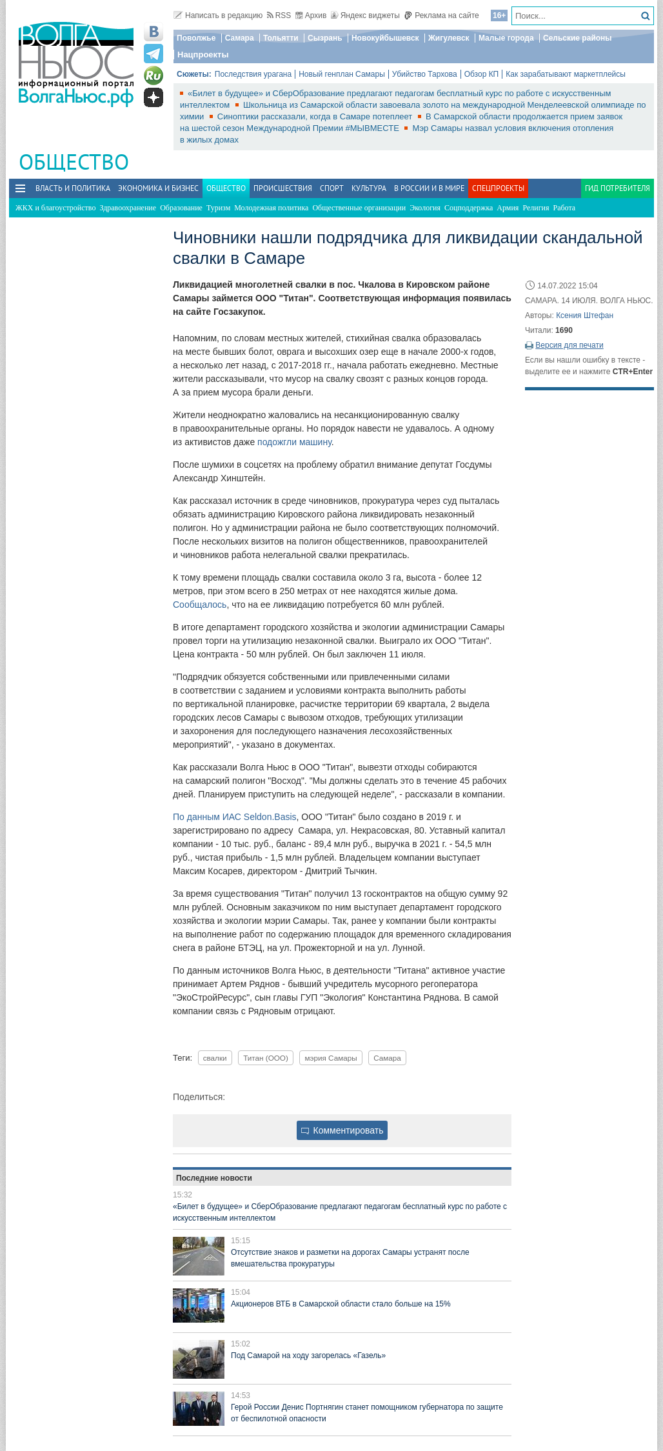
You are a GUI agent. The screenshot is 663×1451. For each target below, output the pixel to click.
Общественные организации (359, 207)
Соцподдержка (468, 207)
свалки (215, 1058)
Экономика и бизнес (158, 188)
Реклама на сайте (441, 15)
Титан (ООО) (265, 1058)
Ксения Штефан (584, 315)
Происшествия (282, 188)
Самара (239, 38)
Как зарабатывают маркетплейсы (566, 74)
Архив (311, 15)
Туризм (218, 207)
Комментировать (342, 1130)
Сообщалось (199, 604)
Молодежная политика (271, 207)
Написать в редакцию (217, 15)
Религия (535, 207)
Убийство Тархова (424, 74)
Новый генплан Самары (342, 74)
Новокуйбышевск (385, 38)
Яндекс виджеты (365, 15)
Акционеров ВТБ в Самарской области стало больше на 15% (341, 1303)
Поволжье (196, 38)
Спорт (332, 188)
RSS (279, 15)
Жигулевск (449, 38)
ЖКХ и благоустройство (55, 207)
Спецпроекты (498, 188)
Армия (508, 207)
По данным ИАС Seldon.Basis (235, 817)
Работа (564, 207)
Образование (181, 207)
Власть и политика (72, 188)
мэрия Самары (330, 1058)
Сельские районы (577, 38)
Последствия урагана (253, 74)
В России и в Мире (429, 188)
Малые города (506, 38)
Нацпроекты (203, 54)
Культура (368, 188)
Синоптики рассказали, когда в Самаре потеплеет (316, 116)
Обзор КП (481, 74)
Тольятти (281, 38)
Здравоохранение (127, 207)
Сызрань (325, 38)
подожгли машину (294, 442)
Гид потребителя (617, 188)
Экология (425, 207)
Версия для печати (569, 345)
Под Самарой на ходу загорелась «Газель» (308, 1355)
